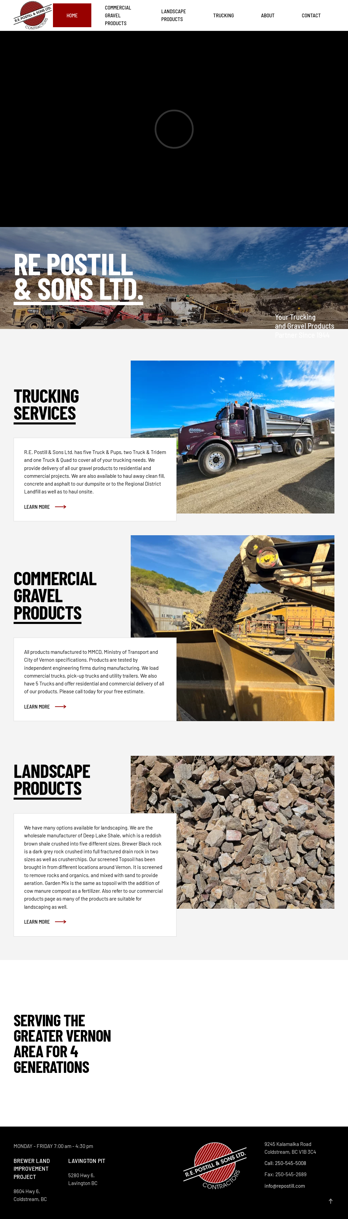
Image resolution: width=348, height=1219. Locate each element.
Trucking (223, 15)
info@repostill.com (284, 1186)
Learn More (37, 507)
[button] (330, 1201)
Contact (311, 15)
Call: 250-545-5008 (285, 1163)
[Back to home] (33, 15)
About (268, 15)
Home (72, 15)
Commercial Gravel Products (118, 15)
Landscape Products (173, 15)
